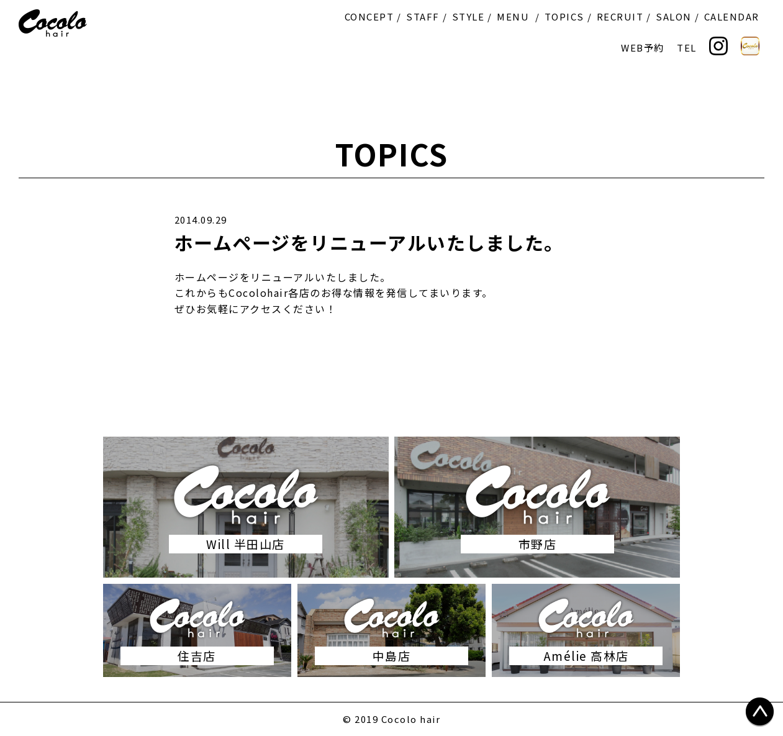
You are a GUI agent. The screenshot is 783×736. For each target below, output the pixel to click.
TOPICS (564, 16)
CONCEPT (369, 16)
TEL (687, 47)
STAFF (423, 16)
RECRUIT (620, 16)
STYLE (468, 16)
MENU (513, 16)
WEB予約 (642, 47)
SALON (674, 16)
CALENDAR (731, 16)
